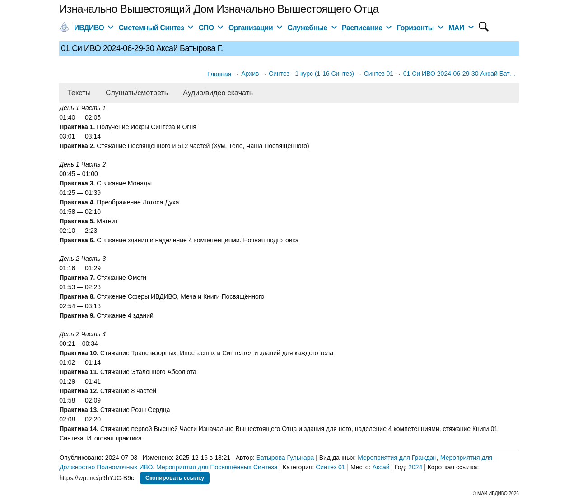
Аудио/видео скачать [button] (218, 93)
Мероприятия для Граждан (397, 457)
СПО (206, 28)
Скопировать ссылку (174, 478)
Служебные (307, 28)
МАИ (456, 28)
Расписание (362, 28)
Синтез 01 (330, 467)
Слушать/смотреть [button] (137, 93)
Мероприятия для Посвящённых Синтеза (217, 467)
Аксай (380, 467)
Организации (250, 28)
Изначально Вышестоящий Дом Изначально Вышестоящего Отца (218, 9)
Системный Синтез (151, 28)
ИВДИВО (89, 28)
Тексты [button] (79, 93)
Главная (219, 74)
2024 (415, 467)
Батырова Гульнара (285, 457)
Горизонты (415, 28)
